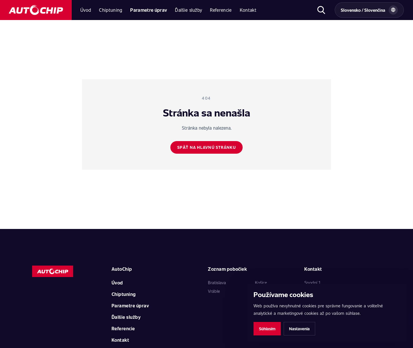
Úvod (85, 10)
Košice (261, 282)
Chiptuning (110, 10)
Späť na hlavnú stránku (206, 147)
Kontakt (248, 10)
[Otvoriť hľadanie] (321, 10)
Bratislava (217, 282)
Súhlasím (267, 328)
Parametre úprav (148, 10)
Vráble (214, 291)
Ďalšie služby (188, 10)
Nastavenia (299, 328)
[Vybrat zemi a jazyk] (369, 10)
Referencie (220, 10)
